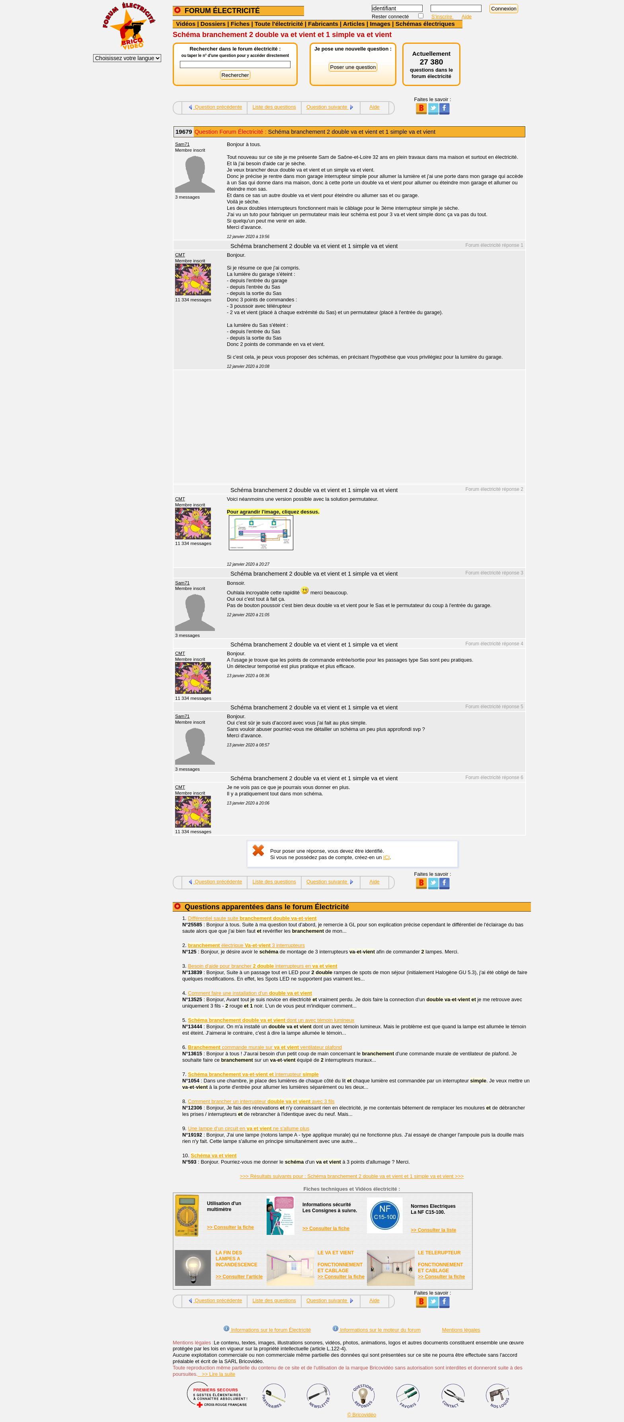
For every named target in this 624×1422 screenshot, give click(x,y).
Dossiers (213, 23)
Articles (354, 23)
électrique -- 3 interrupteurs (246, 945)
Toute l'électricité (279, 23)
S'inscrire (442, 17)
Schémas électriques (425, 23)
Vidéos (185, 23)
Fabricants (323, 23)
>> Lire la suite (217, 1374)
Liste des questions (274, 107)
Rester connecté (391, 17)
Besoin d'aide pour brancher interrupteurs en (262, 966)
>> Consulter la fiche (230, 1227)
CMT (180, 254)
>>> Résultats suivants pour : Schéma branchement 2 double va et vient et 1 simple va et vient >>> (352, 1176)
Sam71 (182, 144)
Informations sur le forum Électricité (267, 1330)
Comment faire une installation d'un (250, 993)
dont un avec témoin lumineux (271, 1020)
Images (380, 23)
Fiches (240, 23)
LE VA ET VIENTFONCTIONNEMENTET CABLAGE (340, 1262)
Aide (467, 17)
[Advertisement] (372, 428)
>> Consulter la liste (433, 1230)
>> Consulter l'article (239, 1276)
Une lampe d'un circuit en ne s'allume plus (248, 1128)
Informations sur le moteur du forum (376, 1330)
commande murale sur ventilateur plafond (265, 1047)
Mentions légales (461, 1330)
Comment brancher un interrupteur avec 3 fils (261, 1101)
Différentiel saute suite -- (252, 918)
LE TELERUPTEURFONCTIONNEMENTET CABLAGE (440, 1262)
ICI (386, 857)
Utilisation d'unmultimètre (224, 1206)
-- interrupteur (253, 1074)
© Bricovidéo (361, 1415)
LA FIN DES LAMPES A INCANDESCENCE (236, 1259)
